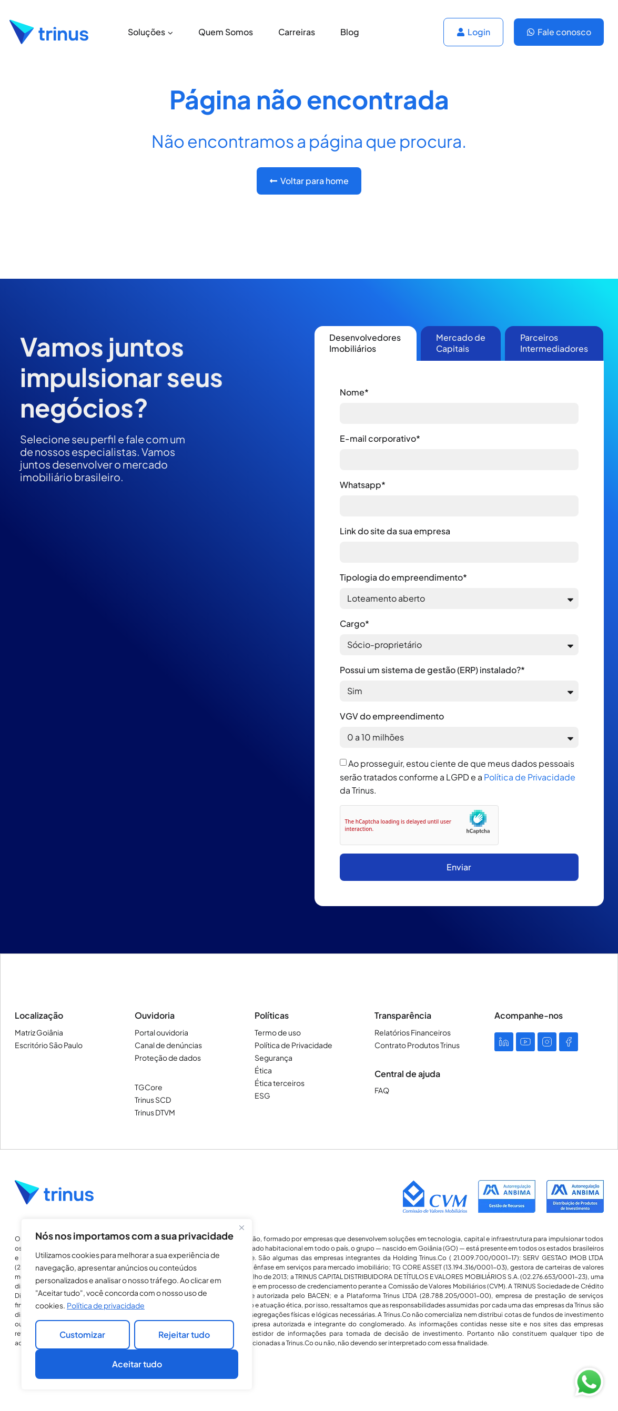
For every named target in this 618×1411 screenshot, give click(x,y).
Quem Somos (225, 31)
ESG (262, 1095)
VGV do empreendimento (392, 716)
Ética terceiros (280, 1083)
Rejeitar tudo (184, 1334)
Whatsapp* (363, 484)
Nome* (354, 392)
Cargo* (354, 623)
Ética (263, 1070)
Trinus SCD (153, 1099)
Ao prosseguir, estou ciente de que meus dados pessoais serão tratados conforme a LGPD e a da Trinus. (457, 777)
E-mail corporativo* (380, 438)
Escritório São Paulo (49, 1045)
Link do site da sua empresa (395, 530)
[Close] (241, 1227)
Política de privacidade (106, 1305)
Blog (349, 31)
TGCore (149, 1087)
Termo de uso (278, 1032)
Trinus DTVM (155, 1112)
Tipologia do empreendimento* (403, 577)
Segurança (273, 1057)
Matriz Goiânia (39, 1032)
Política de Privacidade (529, 776)
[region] (136, 1304)
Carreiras (296, 31)
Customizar (82, 1334)
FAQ (381, 1090)
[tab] (366, 343)
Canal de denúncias (168, 1045)
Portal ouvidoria (161, 1032)
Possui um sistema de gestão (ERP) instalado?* (432, 669)
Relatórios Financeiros (412, 1032)
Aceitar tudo (137, 1363)
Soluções (150, 31)
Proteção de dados (168, 1057)
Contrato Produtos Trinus (417, 1045)
